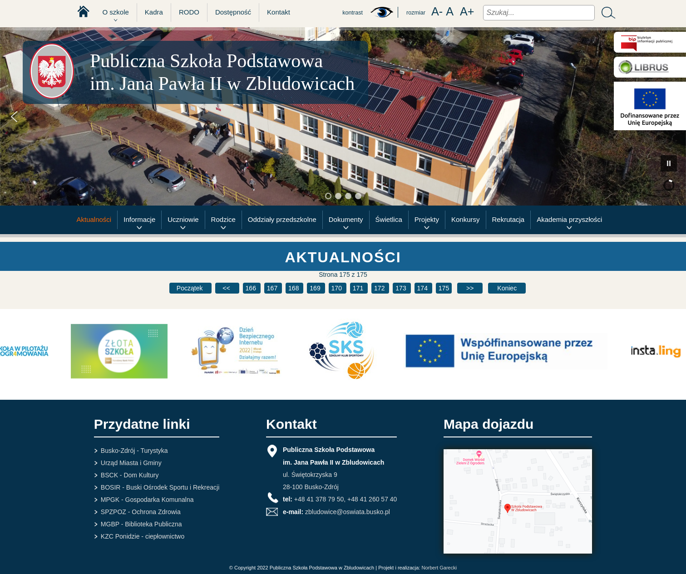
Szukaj (606, 12)
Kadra (154, 12)
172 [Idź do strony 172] (380, 288)
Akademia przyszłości (569, 219)
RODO (189, 12)
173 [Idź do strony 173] (401, 288)
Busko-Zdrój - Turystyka (134, 450)
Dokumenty (346, 219)
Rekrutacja (508, 219)
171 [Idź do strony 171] (359, 288)
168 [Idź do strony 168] (294, 288)
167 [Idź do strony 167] (273, 288)
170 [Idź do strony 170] (337, 288)
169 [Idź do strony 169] (316, 288)
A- (437, 11)
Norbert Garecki (439, 567)
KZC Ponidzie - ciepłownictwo (142, 536)
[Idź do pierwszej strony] (190, 288)
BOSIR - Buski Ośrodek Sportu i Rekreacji (160, 487)
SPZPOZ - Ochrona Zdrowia (141, 511)
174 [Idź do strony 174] (423, 288)
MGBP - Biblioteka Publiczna (141, 524)
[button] (14, 116)
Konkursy (465, 219)
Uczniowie (183, 219)
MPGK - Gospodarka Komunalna (147, 499)
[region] (343, 116)
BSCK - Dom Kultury (130, 475)
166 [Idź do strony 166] (252, 288)
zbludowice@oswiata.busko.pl (347, 511)
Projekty (427, 219)
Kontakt (278, 12)
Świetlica (388, 219)
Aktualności (94, 219)
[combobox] (539, 12)
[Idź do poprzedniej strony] (227, 288)
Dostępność (233, 12)
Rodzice (223, 219)
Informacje (139, 219)
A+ (467, 11)
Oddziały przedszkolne (282, 219)
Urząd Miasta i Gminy (131, 462)
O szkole (116, 12)
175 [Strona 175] (444, 288)
